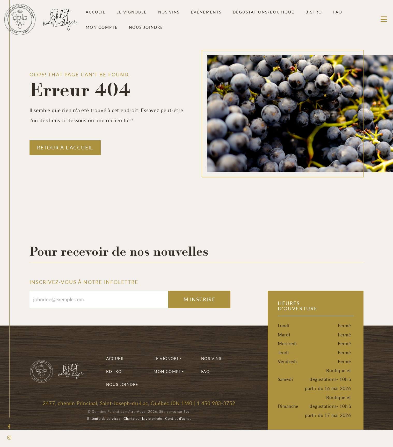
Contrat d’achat (178, 418)
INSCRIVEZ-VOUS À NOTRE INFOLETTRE (84, 281)
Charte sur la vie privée (142, 418)
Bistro (313, 12)
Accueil (95, 12)
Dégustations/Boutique (263, 12)
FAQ (337, 12)
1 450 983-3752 (216, 403)
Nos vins (169, 12)
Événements (206, 12)
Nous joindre (146, 27)
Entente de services (103, 418)
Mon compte (102, 27)
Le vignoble (132, 12)
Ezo (187, 411)
